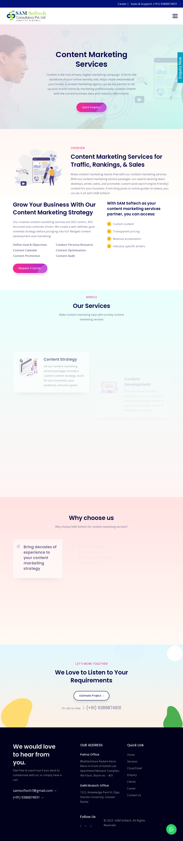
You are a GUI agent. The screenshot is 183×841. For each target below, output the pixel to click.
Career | (123, 4)
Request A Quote (32, 268)
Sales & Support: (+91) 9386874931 (154, 4)
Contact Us (134, 795)
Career (131, 788)
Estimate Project (91, 696)
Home (131, 755)
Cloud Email (134, 768)
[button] (175, 16)
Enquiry (132, 775)
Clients (131, 782)
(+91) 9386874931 (102, 707)
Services (132, 761)
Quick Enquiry (94, 107)
